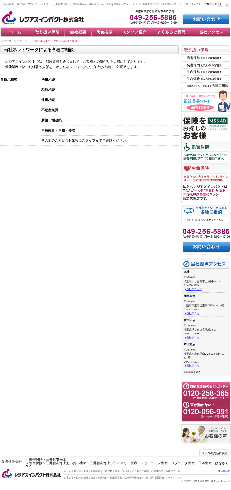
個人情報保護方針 (156, 477)
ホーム (67, 471)
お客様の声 (157, 471)
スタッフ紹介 (122, 471)
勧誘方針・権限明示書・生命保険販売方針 (121, 477)
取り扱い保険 (81, 471)
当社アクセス (194, 289)
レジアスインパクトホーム (17, 41)
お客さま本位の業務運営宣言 (79, 477)
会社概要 (95, 471)
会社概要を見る (192, 372)
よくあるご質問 (140, 471)
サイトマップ (175, 477)
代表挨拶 (107, 471)
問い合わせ (224, 471)
